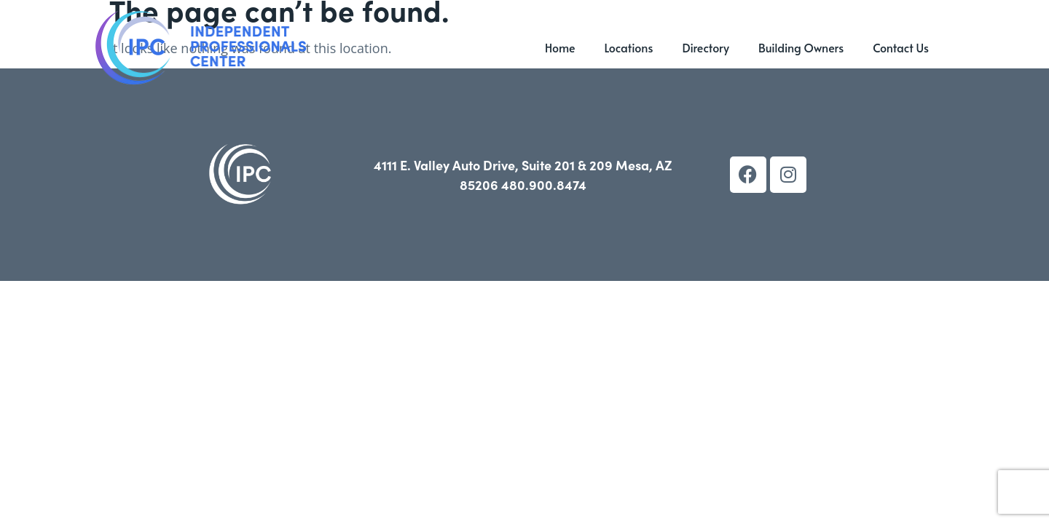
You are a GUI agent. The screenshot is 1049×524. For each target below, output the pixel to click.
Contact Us (901, 47)
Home (560, 47)
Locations (628, 47)
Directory (705, 47)
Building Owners (801, 47)
